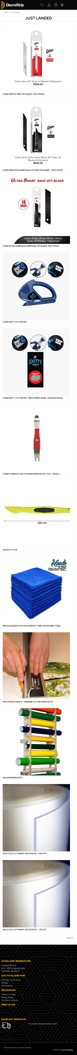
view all (69, 938)
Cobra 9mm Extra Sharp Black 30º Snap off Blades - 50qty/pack (33, 170)
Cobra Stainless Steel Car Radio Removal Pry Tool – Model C (31, 474)
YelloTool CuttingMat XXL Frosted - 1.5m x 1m (24, 854)
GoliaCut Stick (10, 550)
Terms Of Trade (8, 994)
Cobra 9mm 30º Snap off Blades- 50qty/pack (23, 94)
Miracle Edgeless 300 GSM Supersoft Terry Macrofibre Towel (32, 626)
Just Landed (15, 12)
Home (6, 12)
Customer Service (9, 1000)
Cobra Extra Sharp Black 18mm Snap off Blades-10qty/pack (31, 246)
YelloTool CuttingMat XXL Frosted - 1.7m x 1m (24, 930)
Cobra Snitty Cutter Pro (15, 322)
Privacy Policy (7, 997)
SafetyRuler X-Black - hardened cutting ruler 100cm (28, 702)
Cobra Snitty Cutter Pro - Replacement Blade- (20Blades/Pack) (33, 398)
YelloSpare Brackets (13, 778)
